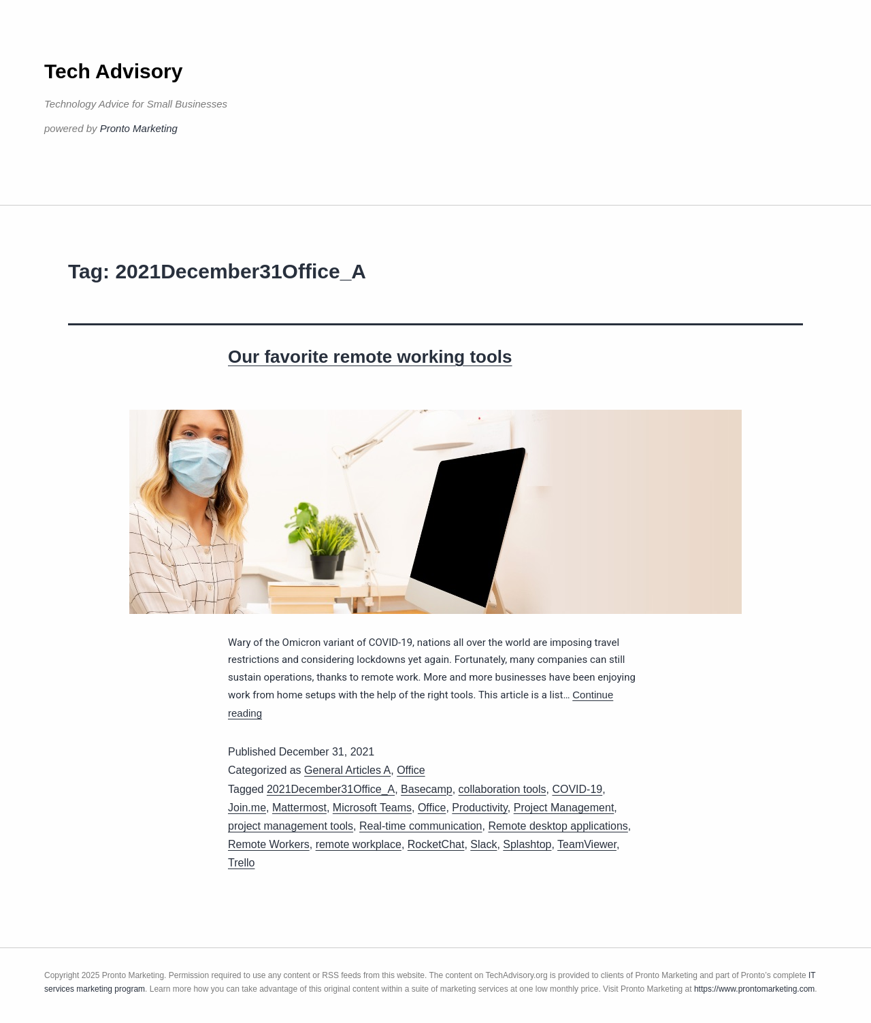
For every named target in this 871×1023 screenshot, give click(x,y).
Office (411, 770)
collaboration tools (502, 789)
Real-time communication (420, 826)
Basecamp (427, 789)
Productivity (480, 807)
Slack (483, 844)
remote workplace (358, 844)
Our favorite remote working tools (370, 356)
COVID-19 (577, 789)
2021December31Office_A (331, 789)
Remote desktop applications (557, 826)
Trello (241, 862)
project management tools (290, 826)
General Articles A (347, 770)
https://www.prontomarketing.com (754, 989)
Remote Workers (269, 844)
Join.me (247, 807)
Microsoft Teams (372, 807)
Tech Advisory (113, 71)
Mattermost (299, 807)
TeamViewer (587, 844)
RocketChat (436, 844)
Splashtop (527, 844)
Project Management (564, 807)
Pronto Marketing (139, 128)
